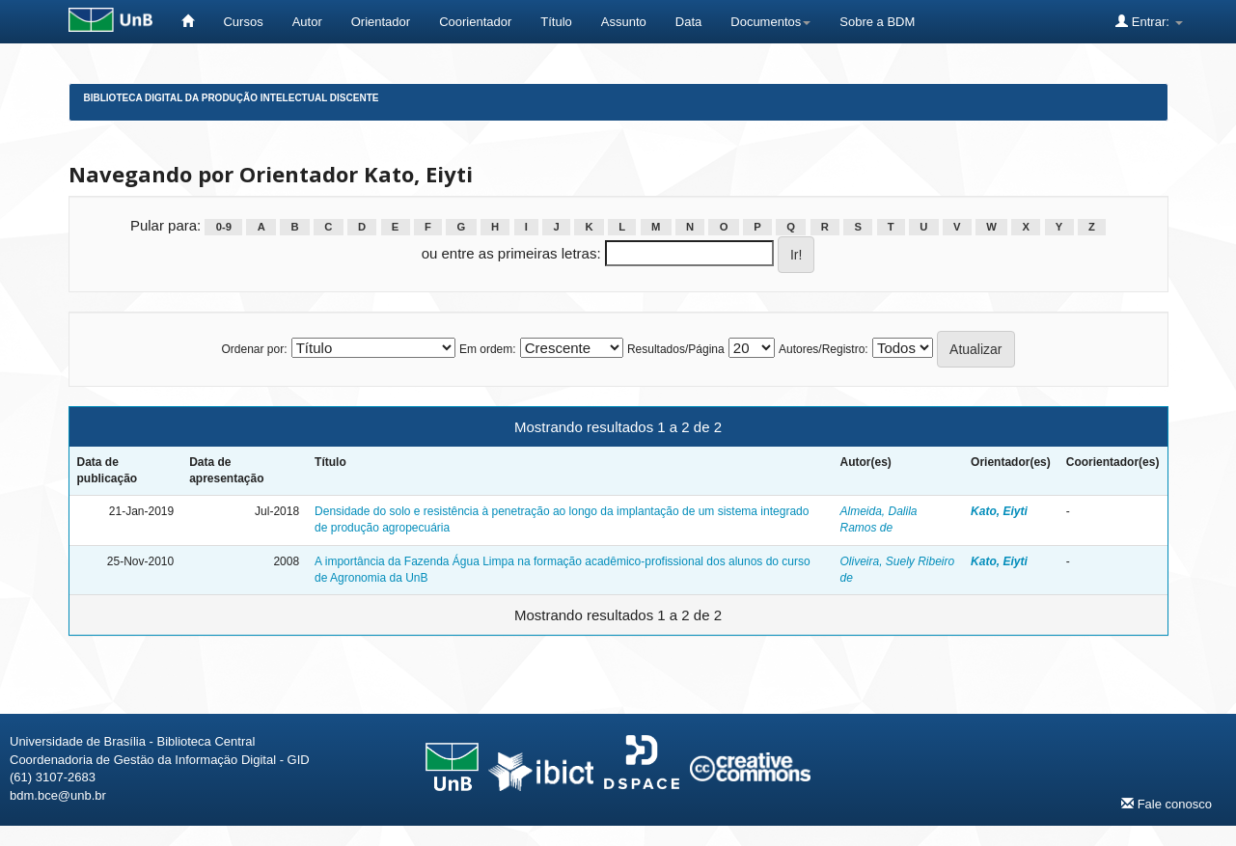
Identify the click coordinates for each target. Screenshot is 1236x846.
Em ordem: (487, 349)
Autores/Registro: (823, 349)
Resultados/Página (676, 349)
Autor (307, 21)
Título (556, 21)
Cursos (242, 21)
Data (688, 21)
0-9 (224, 226)
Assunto (623, 21)
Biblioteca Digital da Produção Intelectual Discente (231, 98)
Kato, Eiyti (999, 511)
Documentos (770, 21)
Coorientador (475, 21)
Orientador (380, 21)
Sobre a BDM (877, 21)
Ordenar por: (254, 349)
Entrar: (1148, 21)
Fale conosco (1166, 803)
